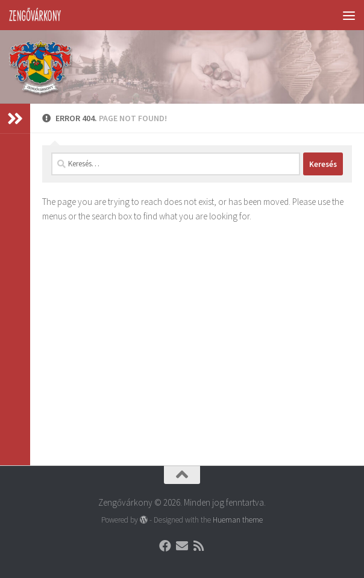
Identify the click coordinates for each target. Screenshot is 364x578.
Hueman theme (238, 520)
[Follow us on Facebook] (165, 546)
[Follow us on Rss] (199, 546)
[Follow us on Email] (182, 546)
